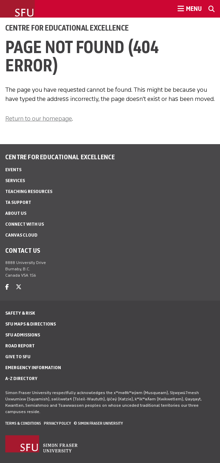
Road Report (20, 346)
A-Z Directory (21, 378)
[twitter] (18, 287)
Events (13, 170)
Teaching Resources (28, 191)
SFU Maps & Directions (30, 324)
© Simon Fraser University (98, 423)
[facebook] (7, 287)
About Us (15, 213)
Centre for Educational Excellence (67, 28)
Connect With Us (24, 224)
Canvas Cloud (21, 235)
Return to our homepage (38, 118)
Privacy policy (57, 423)
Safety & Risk (20, 313)
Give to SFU (18, 357)
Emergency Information (33, 368)
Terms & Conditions (23, 423)
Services (15, 181)
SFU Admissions (22, 335)
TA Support (18, 202)
